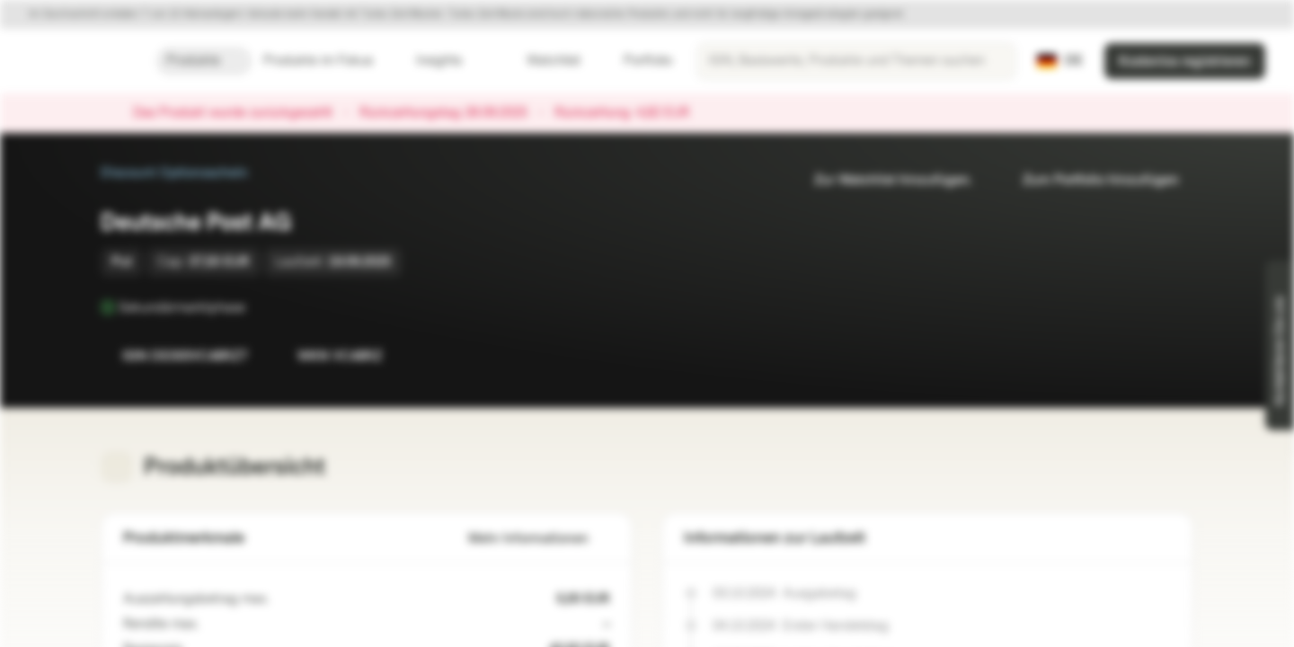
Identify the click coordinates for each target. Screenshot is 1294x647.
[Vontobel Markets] (78, 61)
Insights (449, 60)
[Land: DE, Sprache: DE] (1060, 61)
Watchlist (543, 60)
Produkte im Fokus (328, 60)
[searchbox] (856, 61)
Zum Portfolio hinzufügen (1090, 180)
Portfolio (637, 60)
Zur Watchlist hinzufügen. (882, 180)
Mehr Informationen (539, 538)
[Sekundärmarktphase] (258, 307)
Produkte (204, 60)
